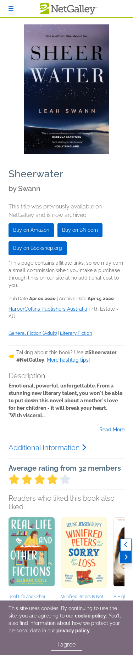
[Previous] (126, 545)
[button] (32, 554)
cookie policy (90, 616)
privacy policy (73, 630)
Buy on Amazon (31, 230)
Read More (111, 429)
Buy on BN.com (80, 230)
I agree (66, 644)
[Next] (126, 557)
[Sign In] (11, 8)
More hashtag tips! (68, 360)
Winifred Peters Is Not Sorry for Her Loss (82, 599)
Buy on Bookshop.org (37, 248)
